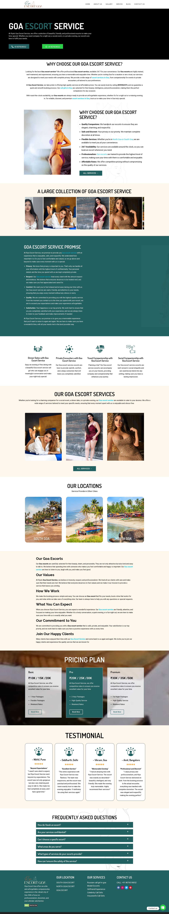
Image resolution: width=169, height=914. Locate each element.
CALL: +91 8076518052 (127, 882)
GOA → (84, 538)
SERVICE (119, 4)
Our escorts (102, 154)
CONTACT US (139, 4)
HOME (88, 4)
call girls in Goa (66, 88)
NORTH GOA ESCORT (65, 886)
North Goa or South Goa (123, 139)
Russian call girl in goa (96, 882)
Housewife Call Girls (96, 896)
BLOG (128, 4)
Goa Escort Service (77, 639)
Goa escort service (69, 253)
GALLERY (109, 4)
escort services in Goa (100, 78)
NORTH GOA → (125, 538)
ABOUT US (98, 4)
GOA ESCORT (62, 890)
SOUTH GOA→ (43, 538)
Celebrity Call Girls (95, 892)
